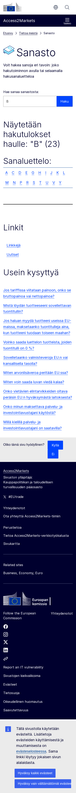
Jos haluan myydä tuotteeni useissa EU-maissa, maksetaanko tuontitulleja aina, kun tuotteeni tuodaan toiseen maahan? (37, 327)
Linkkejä (13, 245)
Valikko (67, 21)
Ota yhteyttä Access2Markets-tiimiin (31, 516)
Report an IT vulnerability (23, 667)
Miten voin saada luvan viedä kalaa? (33, 382)
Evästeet (10, 684)
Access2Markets (16, 471)
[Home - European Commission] (32, 600)
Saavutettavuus (15, 710)
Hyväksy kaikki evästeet (35, 773)
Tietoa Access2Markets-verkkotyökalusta (36, 536)
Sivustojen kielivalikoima (21, 676)
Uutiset (12, 254)
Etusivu (8, 33)
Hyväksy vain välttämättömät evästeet (44, 783)
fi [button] (55, 7)
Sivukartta (11, 544)
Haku (67, 7)
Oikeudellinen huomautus (23, 702)
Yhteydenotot (62, 613)
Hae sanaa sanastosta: (21, 92)
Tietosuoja (11, 693)
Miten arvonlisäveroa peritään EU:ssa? (35, 373)
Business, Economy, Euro (23, 573)
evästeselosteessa (31, 751)
